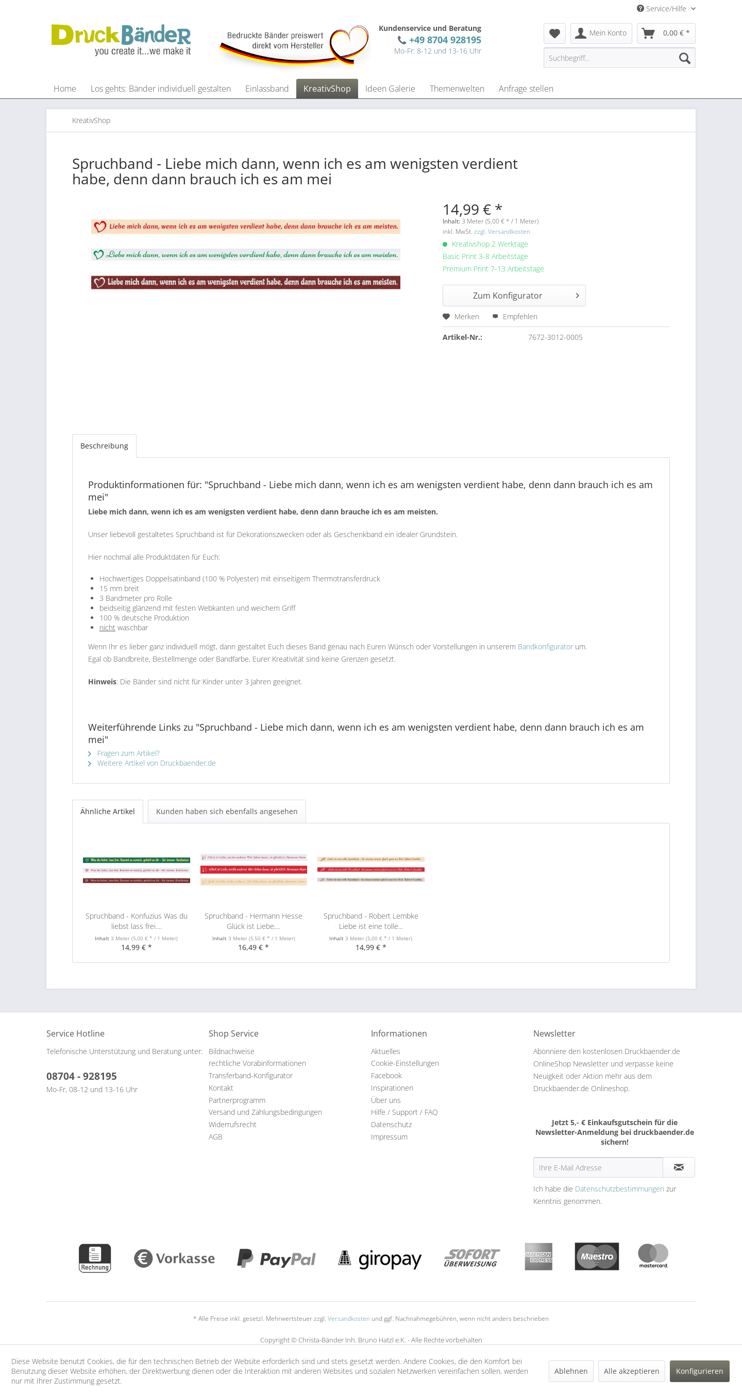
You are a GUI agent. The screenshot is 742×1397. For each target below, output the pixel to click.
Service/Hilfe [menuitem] (662, 8)
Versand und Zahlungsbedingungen (265, 1112)
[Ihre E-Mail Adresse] (598, 1167)
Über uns (386, 1100)
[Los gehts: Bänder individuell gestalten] (160, 88)
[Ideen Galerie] (390, 88)
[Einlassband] (267, 88)
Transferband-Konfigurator (251, 1075)
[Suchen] (685, 57)
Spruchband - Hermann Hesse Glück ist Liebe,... (253, 921)
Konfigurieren (699, 1371)
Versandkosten (349, 1318)
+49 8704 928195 (442, 39)
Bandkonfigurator (545, 646)
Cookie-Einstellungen (405, 1063)
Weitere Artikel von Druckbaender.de (152, 763)
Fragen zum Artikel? (124, 753)
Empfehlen (514, 316)
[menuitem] (555, 33)
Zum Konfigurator (526, 294)
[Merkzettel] (555, 33)
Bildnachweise (232, 1051)
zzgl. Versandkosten (502, 231)
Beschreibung (104, 446)
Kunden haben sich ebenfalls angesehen (227, 811)
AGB (216, 1137)
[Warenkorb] (666, 33)
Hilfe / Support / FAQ (404, 1112)
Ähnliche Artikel (107, 811)
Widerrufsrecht (233, 1124)
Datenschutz (391, 1124)
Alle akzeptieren (632, 1371)
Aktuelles (385, 1051)
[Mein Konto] (601, 33)
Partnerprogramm (237, 1100)
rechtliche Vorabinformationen (257, 1063)
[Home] (64, 88)
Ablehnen (571, 1371)
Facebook (386, 1075)
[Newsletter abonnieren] (679, 1167)
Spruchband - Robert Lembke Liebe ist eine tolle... (371, 921)
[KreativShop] (327, 88)
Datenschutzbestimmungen (619, 1189)
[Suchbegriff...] (620, 57)
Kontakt (221, 1088)
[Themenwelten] (457, 88)
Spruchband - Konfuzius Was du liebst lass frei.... (137, 921)
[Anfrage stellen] (526, 88)
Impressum (389, 1137)
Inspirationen (392, 1088)
